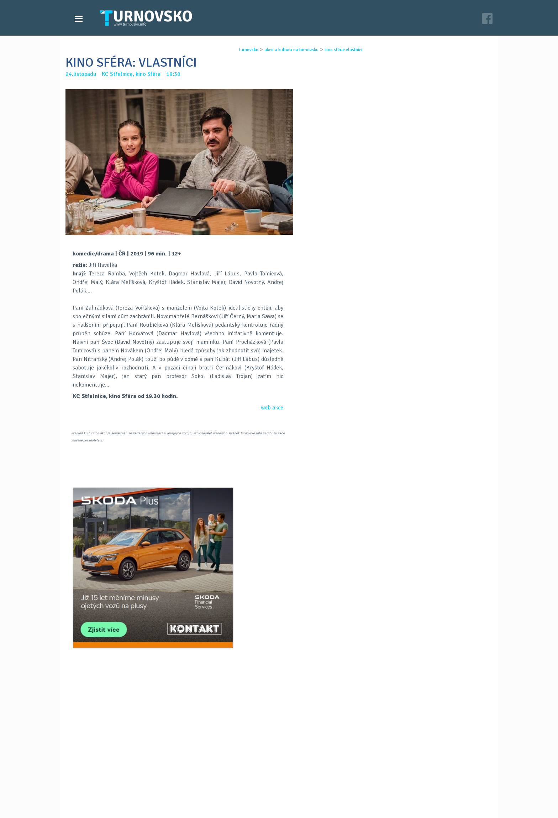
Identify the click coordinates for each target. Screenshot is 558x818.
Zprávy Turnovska (99, 774)
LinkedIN (297, 511)
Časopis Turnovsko (243, 774)
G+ (279, 511)
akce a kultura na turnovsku (279, 50)
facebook (364, 788)
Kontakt (230, 781)
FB (260, 511)
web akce (272, 407)
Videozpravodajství (102, 781)
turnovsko (236, 50)
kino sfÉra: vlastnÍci (331, 50)
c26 (368, 803)
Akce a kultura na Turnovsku (113, 788)
